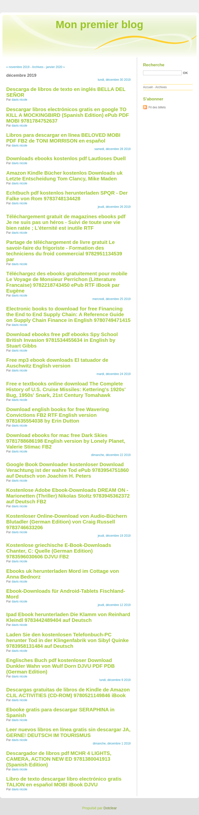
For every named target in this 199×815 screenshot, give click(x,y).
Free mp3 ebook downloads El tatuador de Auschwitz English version (57, 363)
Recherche (153, 65)
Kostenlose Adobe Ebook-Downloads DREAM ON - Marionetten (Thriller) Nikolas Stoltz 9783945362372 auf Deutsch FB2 (68, 495)
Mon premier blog (99, 24)
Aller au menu (160, 3)
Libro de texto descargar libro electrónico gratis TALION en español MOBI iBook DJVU (63, 781)
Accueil (148, 87)
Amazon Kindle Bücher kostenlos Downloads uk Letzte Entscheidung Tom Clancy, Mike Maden (64, 175)
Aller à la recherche (184, 3)
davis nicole (19, 99)
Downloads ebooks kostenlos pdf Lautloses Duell (66, 158)
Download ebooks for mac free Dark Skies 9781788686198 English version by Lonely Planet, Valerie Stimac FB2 (65, 441)
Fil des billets (157, 107)
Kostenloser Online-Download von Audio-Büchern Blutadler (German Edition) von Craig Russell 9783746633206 (66, 521)
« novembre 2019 (17, 67)
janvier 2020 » (55, 67)
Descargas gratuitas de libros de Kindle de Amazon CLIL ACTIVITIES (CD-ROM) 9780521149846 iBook (68, 692)
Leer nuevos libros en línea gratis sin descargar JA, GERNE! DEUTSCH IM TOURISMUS (68, 732)
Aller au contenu (138, 3)
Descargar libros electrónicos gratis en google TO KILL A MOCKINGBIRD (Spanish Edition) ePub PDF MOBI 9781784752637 (67, 115)
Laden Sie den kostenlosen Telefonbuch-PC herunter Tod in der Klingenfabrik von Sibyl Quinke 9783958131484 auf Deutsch (67, 640)
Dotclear (110, 808)
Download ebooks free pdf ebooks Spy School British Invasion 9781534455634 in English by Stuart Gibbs (62, 340)
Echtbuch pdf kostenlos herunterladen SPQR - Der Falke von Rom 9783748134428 (67, 195)
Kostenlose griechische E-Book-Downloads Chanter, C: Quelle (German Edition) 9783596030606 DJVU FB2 (58, 550)
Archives (37, 67)
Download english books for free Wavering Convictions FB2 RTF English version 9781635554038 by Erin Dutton (57, 415)
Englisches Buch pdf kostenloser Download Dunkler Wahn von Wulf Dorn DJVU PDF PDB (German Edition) (60, 666)
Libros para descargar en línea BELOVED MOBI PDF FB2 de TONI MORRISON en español (63, 138)
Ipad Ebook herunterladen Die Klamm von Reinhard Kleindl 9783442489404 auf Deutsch (68, 617)
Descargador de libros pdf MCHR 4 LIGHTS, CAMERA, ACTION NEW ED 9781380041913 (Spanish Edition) (58, 758)
